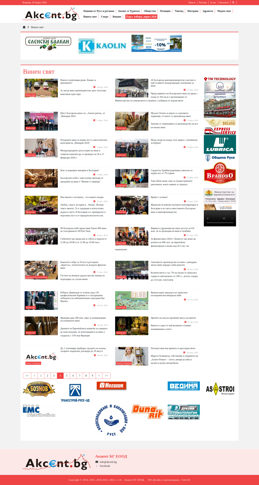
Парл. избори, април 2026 (141, 16)
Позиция (165, 11)
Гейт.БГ (186, 480)
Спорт (104, 16)
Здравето (208, 11)
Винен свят (90, 16)
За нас (213, 2)
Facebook (102, 465)
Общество (150, 11)
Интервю (192, 11)
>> (106, 375)
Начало (192, 2)
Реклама (203, 2)
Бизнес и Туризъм (129, 11)
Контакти (224, 2)
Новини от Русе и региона (98, 11)
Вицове (117, 16)
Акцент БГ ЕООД (134, 480)
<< (27, 375)
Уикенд (179, 11)
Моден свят (224, 11)
